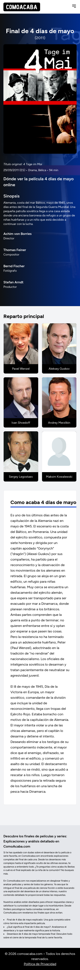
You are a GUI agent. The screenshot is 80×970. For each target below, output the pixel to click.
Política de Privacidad (40, 964)
